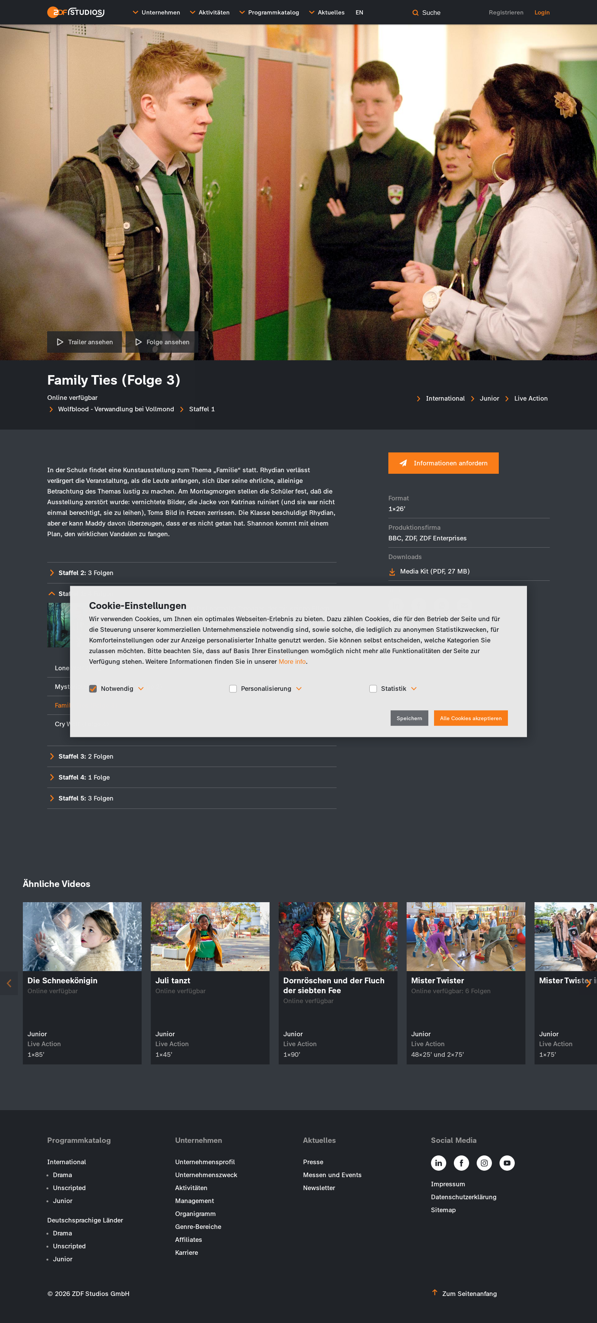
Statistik (393, 688)
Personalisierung (266, 688)
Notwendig (117, 688)
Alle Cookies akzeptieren (471, 718)
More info (292, 661)
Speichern (409, 718)
